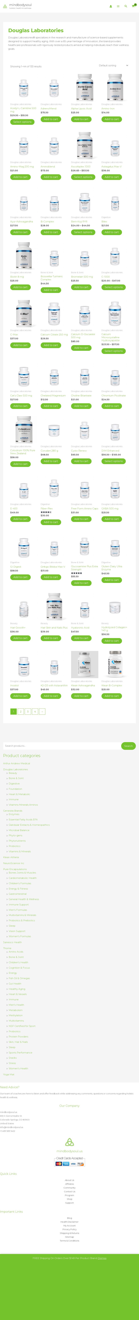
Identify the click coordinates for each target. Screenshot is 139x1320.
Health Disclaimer (69, 1222)
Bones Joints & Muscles (22, 872)
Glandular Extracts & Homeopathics (29, 824)
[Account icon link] (111, 6)
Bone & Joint (16, 778)
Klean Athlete (11, 857)
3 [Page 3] (28, 711)
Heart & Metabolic (19, 794)
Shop (69, 1199)
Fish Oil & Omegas (19, 978)
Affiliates (69, 1184)
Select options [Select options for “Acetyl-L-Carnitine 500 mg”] (22, 121)
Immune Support (19, 904)
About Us (69, 1180)
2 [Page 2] (20, 711)
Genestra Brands (12, 810)
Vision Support (17, 931)
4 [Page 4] (35, 711)
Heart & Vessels (18, 994)
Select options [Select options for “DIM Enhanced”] (114, 461)
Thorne (7, 948)
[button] (126, 6)
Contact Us (69, 1191)
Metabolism (16, 1010)
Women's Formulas (20, 936)
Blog (69, 1218)
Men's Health (16, 1004)
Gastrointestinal (17, 893)
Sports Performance (20, 1052)
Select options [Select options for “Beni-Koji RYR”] (83, 232)
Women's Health (18, 1068)
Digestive (14, 783)
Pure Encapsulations (15, 869)
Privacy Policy (70, 1229)
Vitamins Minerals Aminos (23, 804)
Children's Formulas (20, 883)
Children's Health (18, 962)
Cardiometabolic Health (23, 877)
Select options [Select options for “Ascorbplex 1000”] (83, 177)
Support (69, 1203)
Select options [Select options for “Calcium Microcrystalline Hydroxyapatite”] (114, 351)
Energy (13, 972)
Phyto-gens (15, 835)
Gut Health (15, 983)
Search (128, 745)
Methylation (16, 1015)
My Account (70, 1225)
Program (69, 1195)
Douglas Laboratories (15, 769)
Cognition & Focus (19, 967)
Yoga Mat (8, 1074)
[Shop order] (113, 65)
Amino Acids (16, 951)
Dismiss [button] (102, 1258)
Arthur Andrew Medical (16, 763)
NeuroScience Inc (13, 863)
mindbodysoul (20, 5)
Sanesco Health (12, 942)
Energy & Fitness (18, 888)
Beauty (13, 773)
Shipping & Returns (69, 1233)
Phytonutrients (17, 840)
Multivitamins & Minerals (22, 915)
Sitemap (69, 1237)
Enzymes (14, 814)
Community (69, 1187)
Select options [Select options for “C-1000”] (114, 287)
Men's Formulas (18, 909)
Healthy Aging (17, 988)
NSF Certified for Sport (22, 1026)
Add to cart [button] (51, 119)
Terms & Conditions (69, 1240)
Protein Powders (18, 1036)
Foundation (15, 788)
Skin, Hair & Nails (18, 1041)
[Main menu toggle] (118, 6)
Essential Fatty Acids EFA (23, 819)
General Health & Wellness (24, 899)
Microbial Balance (19, 830)
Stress (12, 1063)
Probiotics (14, 846)
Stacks (13, 1057)
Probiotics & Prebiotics (22, 920)
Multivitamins (16, 1020)
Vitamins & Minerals (20, 851)
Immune (14, 799)
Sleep (12, 925)
